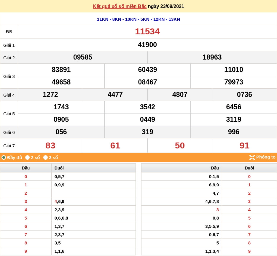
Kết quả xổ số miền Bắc (120, 6)
